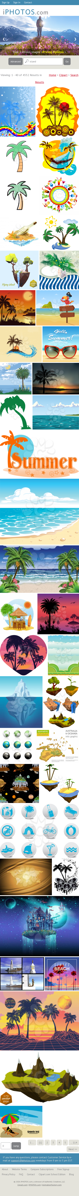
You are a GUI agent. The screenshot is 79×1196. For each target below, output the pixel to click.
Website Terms (19, 1169)
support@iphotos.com (23, 1160)
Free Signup (63, 1169)
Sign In (16, 2)
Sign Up (6, 2)
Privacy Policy (8, 1174)
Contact (28, 2)
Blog (71, 1174)
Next (71, 1149)
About (5, 1169)
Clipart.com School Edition (52, 1174)
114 (75, 1142)
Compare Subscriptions (42, 1169)
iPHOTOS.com (35, 1185)
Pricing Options (53, 52)
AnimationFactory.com (52, 1185)
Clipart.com (22, 1185)
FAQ (21, 1174)
